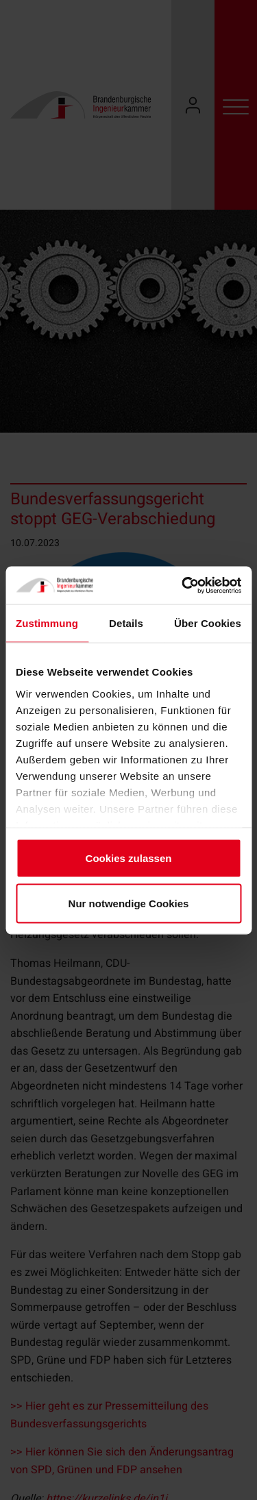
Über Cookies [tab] (207, 623)
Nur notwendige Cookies (129, 903)
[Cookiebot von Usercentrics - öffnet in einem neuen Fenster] (183, 585)
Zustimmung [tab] (47, 623)
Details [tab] (126, 623)
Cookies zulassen (129, 858)
